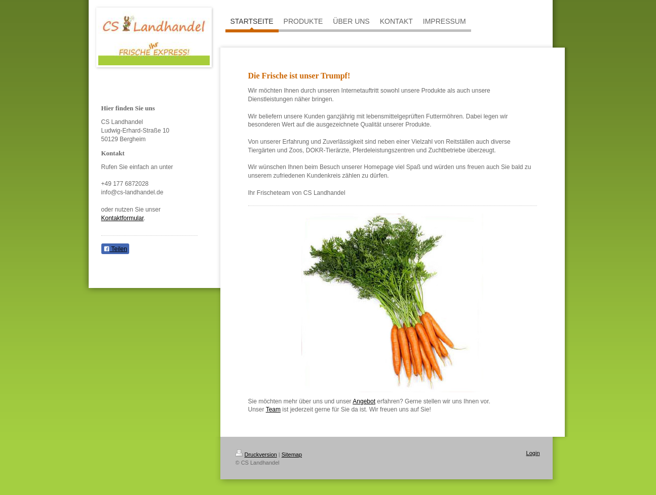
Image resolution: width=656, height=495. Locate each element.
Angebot (364, 401)
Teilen (115, 249)
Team (273, 409)
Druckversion (256, 454)
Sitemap (292, 454)
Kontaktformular (122, 218)
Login (533, 453)
